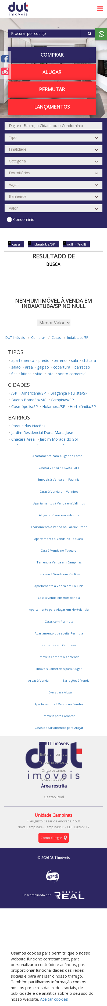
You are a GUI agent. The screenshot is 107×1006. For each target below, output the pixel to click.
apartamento (22, 360)
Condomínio (23, 219)
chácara (89, 360)
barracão (82, 367)
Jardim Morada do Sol (59, 439)
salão (16, 367)
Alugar (51, 72)
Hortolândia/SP (83, 406)
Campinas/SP (62, 399)
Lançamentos (52, 106)
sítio (38, 373)
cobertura (61, 367)
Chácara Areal (23, 439)
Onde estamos (54, 770)
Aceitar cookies (54, 999)
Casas (56, 337)
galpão (43, 367)
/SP (14, 393)
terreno (60, 360)
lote (50, 373)
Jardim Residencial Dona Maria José (42, 432)
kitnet (26, 373)
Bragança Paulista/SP (69, 393)
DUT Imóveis (15, 337)
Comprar (52, 54)
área (29, 367)
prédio (43, 360)
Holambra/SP (53, 406)
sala (74, 360)
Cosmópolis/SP (24, 406)
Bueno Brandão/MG (29, 399)
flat (14, 373)
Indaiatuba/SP (77, 337)
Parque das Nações (28, 425)
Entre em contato (54, 754)
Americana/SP (34, 393)
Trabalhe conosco (54, 762)
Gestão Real (54, 797)
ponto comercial (72, 373)
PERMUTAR (52, 89)
